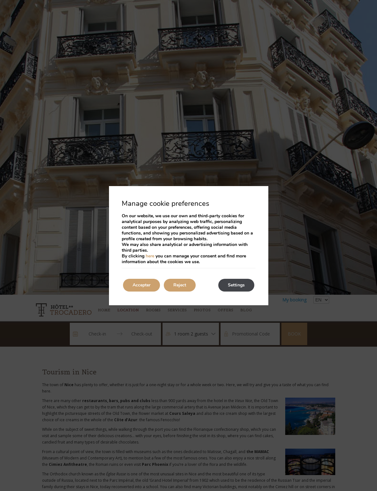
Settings (236, 285)
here (150, 256)
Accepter (141, 285)
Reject (179, 285)
